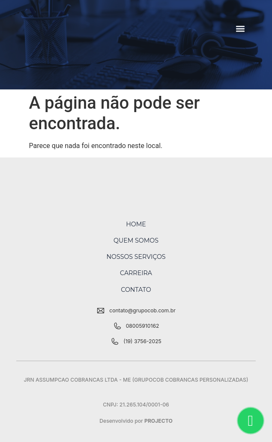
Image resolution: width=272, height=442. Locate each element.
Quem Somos (136, 240)
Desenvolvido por (136, 421)
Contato (136, 290)
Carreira (136, 273)
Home (136, 224)
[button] (240, 28)
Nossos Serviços (135, 257)
